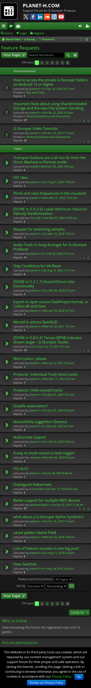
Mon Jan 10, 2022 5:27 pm (59, 310)
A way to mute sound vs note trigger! (44, 453)
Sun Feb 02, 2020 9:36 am (58, 441)
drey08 (33, 166)
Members (19, 27)
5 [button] (57, 63)
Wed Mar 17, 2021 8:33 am (59, 379)
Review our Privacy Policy (46, 683)
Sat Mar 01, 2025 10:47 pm (60, 218)
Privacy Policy (61, 676)
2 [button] (42, 63)
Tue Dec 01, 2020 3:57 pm (58, 394)
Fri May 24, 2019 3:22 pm (58, 568)
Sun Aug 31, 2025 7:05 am (58, 182)
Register (39, 33)
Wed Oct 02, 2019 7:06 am (59, 537)
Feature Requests (20, 48)
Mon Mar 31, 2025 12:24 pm (60, 197)
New (12, 55)
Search (8, 33)
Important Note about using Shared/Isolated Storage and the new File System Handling (50, 105)
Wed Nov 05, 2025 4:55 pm (57, 166)
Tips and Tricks (35, 92)
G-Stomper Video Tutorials (35, 128)
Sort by (30, 586)
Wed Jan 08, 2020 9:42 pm (59, 457)
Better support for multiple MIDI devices (46, 500)
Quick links (4, 27)
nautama (35, 457)
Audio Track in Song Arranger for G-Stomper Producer (50, 246)
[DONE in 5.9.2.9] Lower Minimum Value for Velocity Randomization (50, 211)
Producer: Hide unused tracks (38, 390)
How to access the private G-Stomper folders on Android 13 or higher (50, 82)
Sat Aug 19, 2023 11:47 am (59, 270)
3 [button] (47, 63)
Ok (79, 677)
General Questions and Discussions (48, 116)
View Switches (25, 564)
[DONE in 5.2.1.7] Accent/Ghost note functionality (43, 283)
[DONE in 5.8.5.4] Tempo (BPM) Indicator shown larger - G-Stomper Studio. (47, 339)
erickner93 (36, 489)
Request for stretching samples (39, 229)
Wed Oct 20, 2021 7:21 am (59, 326)
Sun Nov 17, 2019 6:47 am (61, 489)
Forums (12, 27)
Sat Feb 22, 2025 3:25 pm (58, 112)
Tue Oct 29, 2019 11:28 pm (67, 504)
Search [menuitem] (87, 40)
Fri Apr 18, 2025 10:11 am (58, 89)
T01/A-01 (21, 468)
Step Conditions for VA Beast (37, 266)
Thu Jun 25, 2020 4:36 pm (58, 410)
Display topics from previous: (45, 579)
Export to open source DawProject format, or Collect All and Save (50, 303)
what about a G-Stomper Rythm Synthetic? (48, 516)
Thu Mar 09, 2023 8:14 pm (59, 290)
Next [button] (67, 62)
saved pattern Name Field (34, 532)
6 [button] (62, 63)
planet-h (34, 89)
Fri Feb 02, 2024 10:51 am (58, 253)
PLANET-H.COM (41, 5)
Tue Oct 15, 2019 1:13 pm (58, 521)
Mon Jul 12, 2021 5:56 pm (58, 363)
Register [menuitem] (88, 27)
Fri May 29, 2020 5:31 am (58, 426)
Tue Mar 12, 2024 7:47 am (58, 233)
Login (23, 33)
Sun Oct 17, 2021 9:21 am (54, 346)
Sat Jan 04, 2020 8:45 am (58, 473)
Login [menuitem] (81, 27)
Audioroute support (29, 437)
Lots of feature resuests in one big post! (46, 548)
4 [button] (52, 63)
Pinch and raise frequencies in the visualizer (49, 193)
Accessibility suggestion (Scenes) (40, 421)
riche (32, 346)
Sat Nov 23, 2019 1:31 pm (58, 133)
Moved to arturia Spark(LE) (35, 322)
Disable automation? (30, 406)
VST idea (20, 177)
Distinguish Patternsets (32, 484)
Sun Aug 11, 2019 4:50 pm (59, 553)
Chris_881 (35, 218)
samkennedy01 (38, 504)
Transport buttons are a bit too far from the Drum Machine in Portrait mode (49, 159)
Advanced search (75, 55)
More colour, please (29, 358)
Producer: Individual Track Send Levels (45, 374)
